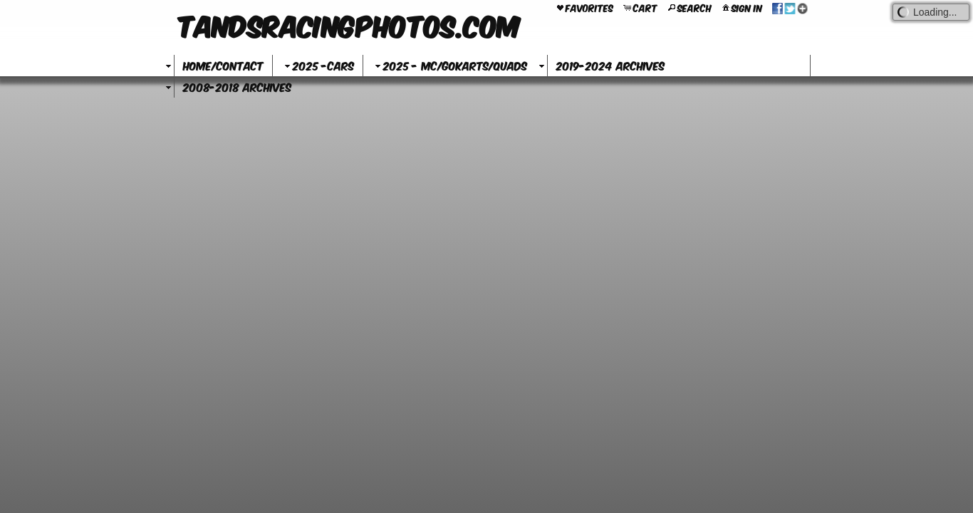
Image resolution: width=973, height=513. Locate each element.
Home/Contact (223, 65)
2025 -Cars (317, 65)
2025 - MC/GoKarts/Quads (449, 65)
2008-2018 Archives (237, 86)
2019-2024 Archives (610, 65)
